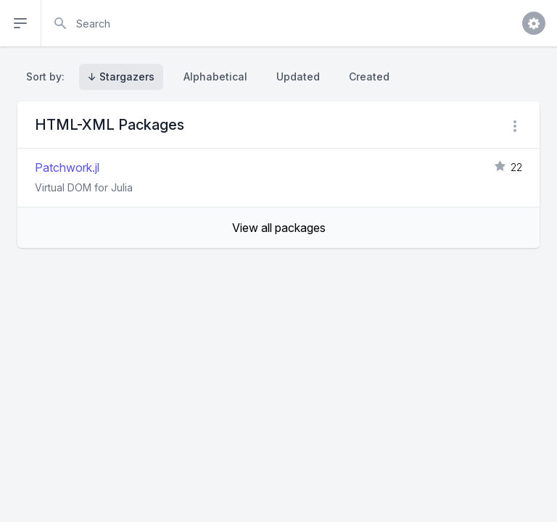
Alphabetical (215, 76)
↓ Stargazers (121, 76)
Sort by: (48, 76)
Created (369, 76)
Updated (298, 76)
